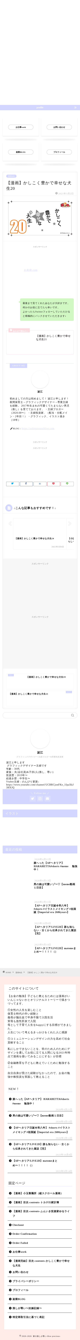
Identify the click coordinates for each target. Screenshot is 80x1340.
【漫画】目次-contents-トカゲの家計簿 (36, 1202)
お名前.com (30, 270)
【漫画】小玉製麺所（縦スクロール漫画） (38, 1193)
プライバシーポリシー (26, 1281)
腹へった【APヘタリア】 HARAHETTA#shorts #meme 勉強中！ (41, 1101)
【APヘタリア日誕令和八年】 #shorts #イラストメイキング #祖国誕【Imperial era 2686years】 (41, 1130)
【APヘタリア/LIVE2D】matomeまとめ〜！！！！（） (35, 1163)
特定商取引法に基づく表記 (29, 1317)
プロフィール (21, 1290)
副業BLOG (19, 1299)
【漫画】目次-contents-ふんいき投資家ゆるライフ (41, 1213)
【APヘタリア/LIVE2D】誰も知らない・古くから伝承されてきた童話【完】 (41, 1146)
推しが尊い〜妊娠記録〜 (27, 1308)
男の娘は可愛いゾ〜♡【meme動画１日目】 (39, 1115)
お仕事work (20, 1252)
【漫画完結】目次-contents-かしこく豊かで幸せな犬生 (41, 1263)
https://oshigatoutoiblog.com (38, 428)
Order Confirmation (25, 1234)
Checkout (18, 1225)
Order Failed (20, 1243)
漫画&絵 (11, 176)
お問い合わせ (21, 1272)
